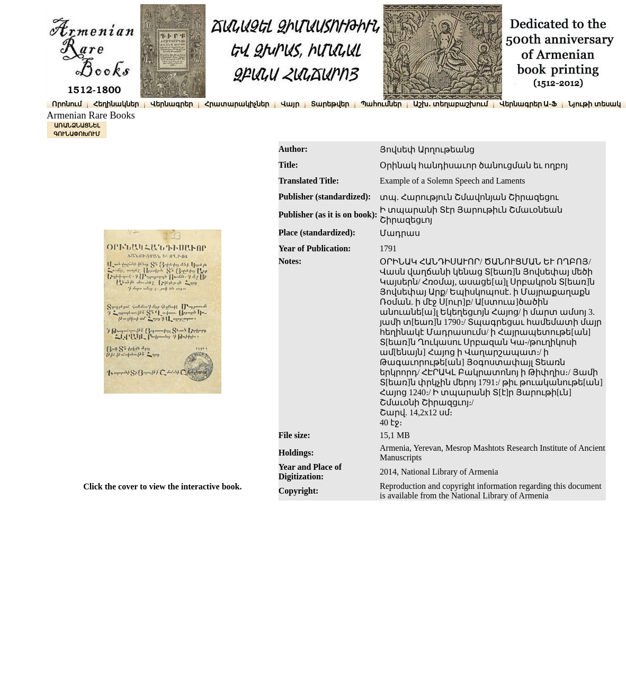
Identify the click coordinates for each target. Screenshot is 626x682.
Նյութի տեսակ (594, 104)
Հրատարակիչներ (236, 104)
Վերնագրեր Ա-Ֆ (528, 104)
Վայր (290, 104)
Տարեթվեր (330, 104)
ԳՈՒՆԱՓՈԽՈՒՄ (76, 134)
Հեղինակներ (116, 104)
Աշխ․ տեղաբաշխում (450, 104)
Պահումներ (381, 104)
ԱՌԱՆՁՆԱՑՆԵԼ (77, 125)
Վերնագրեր (171, 104)
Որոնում (67, 104)
